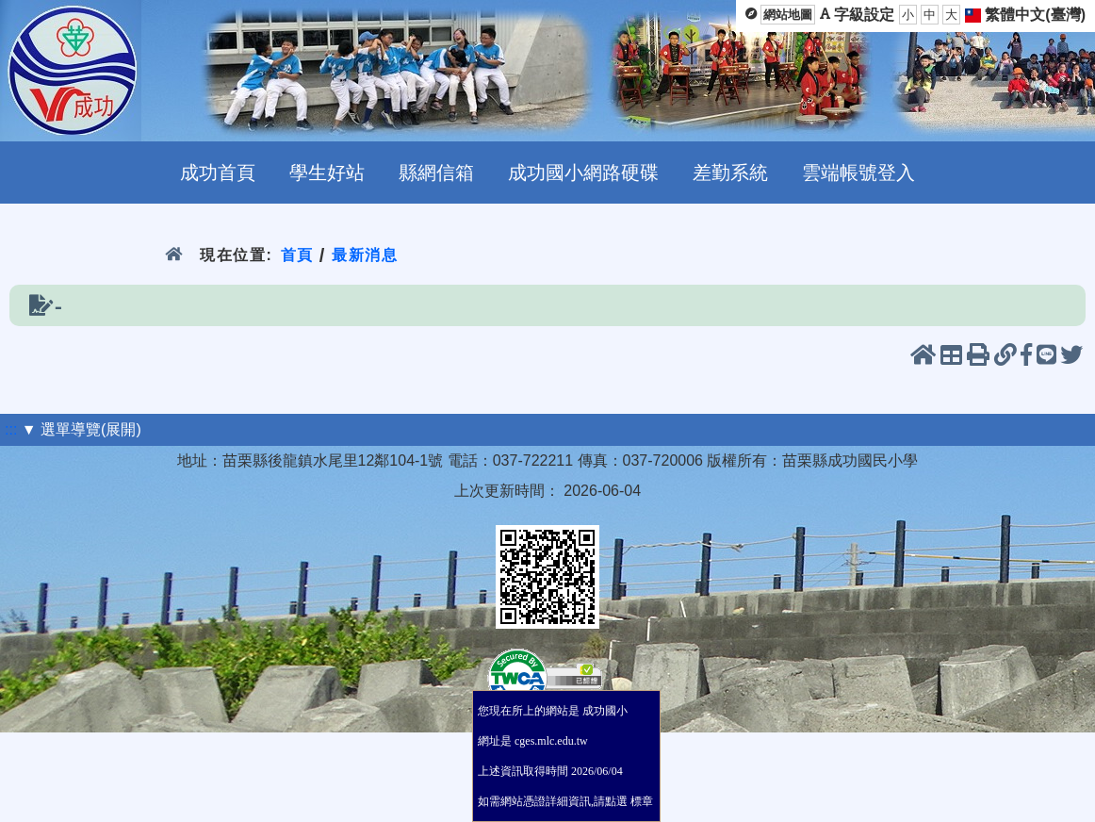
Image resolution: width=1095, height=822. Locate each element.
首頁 (296, 255)
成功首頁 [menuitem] (217, 172)
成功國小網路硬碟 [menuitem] (583, 172)
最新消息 (365, 255)
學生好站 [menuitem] (327, 172)
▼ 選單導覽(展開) (81, 429)
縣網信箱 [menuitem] (436, 172)
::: (11, 429)
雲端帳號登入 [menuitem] (858, 172)
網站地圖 (787, 15)
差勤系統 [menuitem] (730, 172)
